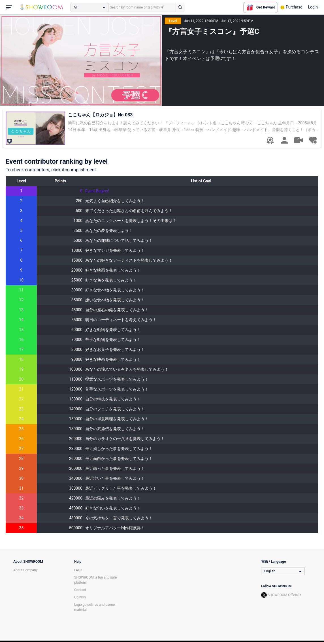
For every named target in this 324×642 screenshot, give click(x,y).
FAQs (78, 570)
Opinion (80, 597)
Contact (80, 590)
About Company (25, 570)
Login (313, 7)
